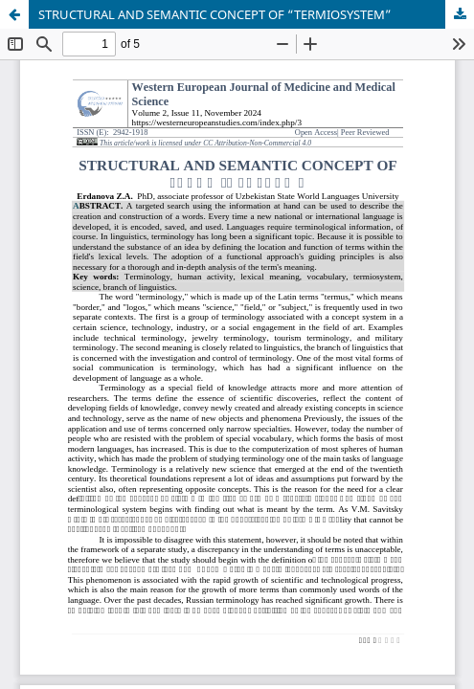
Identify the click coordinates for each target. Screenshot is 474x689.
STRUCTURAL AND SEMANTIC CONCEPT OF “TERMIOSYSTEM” (215, 14)
